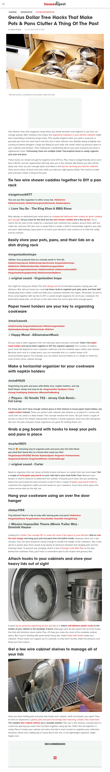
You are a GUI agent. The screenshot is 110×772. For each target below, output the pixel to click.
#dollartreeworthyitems (49, 272)
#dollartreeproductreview (41, 262)
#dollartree (59, 199)
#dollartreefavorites (30, 266)
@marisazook (17, 320)
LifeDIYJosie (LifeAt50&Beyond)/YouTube (87, 710)
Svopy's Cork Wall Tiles (73, 548)
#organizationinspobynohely (22, 272)
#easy (71, 389)
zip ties (87, 219)
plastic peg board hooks (83, 481)
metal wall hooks (75, 635)
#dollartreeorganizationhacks (40, 203)
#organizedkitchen (38, 458)
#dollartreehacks (16, 203)
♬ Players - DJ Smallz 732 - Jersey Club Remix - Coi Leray (42, 399)
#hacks (35, 455)
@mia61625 (16, 380)
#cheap (12, 392)
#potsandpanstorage (18, 329)
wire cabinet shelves (30, 722)
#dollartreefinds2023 (65, 269)
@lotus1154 (16, 510)
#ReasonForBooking (49, 392)
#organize (60, 455)
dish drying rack (50, 286)
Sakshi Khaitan (16, 29)
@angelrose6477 (20, 194)
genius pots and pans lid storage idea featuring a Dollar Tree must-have (65, 719)
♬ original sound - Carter (26, 464)
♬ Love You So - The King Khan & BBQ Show (40, 208)
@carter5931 (17, 443)
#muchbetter (46, 518)
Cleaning (13, 12)
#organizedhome (16, 518)
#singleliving (70, 518)
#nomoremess (72, 455)
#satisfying (21, 392)
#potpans (62, 389)
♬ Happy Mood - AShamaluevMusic (33, 334)
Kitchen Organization (45, 12)
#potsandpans (63, 203)
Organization (26, 12)
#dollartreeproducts (18, 262)
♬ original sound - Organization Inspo (35, 278)
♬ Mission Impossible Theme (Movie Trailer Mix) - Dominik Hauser (43, 525)
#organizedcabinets (18, 458)
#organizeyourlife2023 (19, 455)
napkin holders (15, 412)
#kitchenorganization (54, 326)
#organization (50, 389)
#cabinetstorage (56, 458)
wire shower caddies (63, 219)
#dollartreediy (15, 326)
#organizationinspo (64, 262)
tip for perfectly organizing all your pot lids (36, 625)
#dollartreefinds (46, 269)
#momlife (58, 518)
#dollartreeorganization (52, 266)
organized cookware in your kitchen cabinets (74, 134)
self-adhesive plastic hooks (80, 625)
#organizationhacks (33, 326)
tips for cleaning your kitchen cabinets (80, 166)
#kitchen (49, 329)
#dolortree (33, 392)
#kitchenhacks (37, 329)
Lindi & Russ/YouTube (94, 619)
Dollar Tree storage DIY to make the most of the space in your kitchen (54, 535)
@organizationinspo (22, 254)
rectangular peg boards (30, 475)
